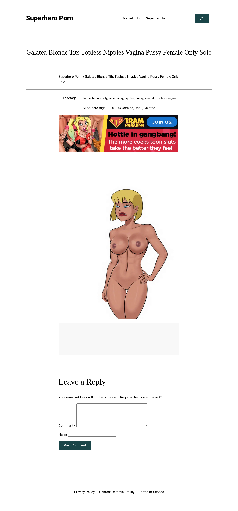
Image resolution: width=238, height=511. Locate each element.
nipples (129, 98)
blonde (86, 98)
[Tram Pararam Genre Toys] (119, 354)
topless (162, 98)
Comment (67, 430)
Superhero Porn (70, 76)
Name (63, 439)
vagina (172, 98)
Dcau (138, 108)
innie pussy (116, 98)
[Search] (202, 18)
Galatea (149, 108)
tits (153, 98)
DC (113, 108)
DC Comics (125, 108)
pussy (139, 98)
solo (147, 98)
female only (99, 98)
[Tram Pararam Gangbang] (119, 151)
